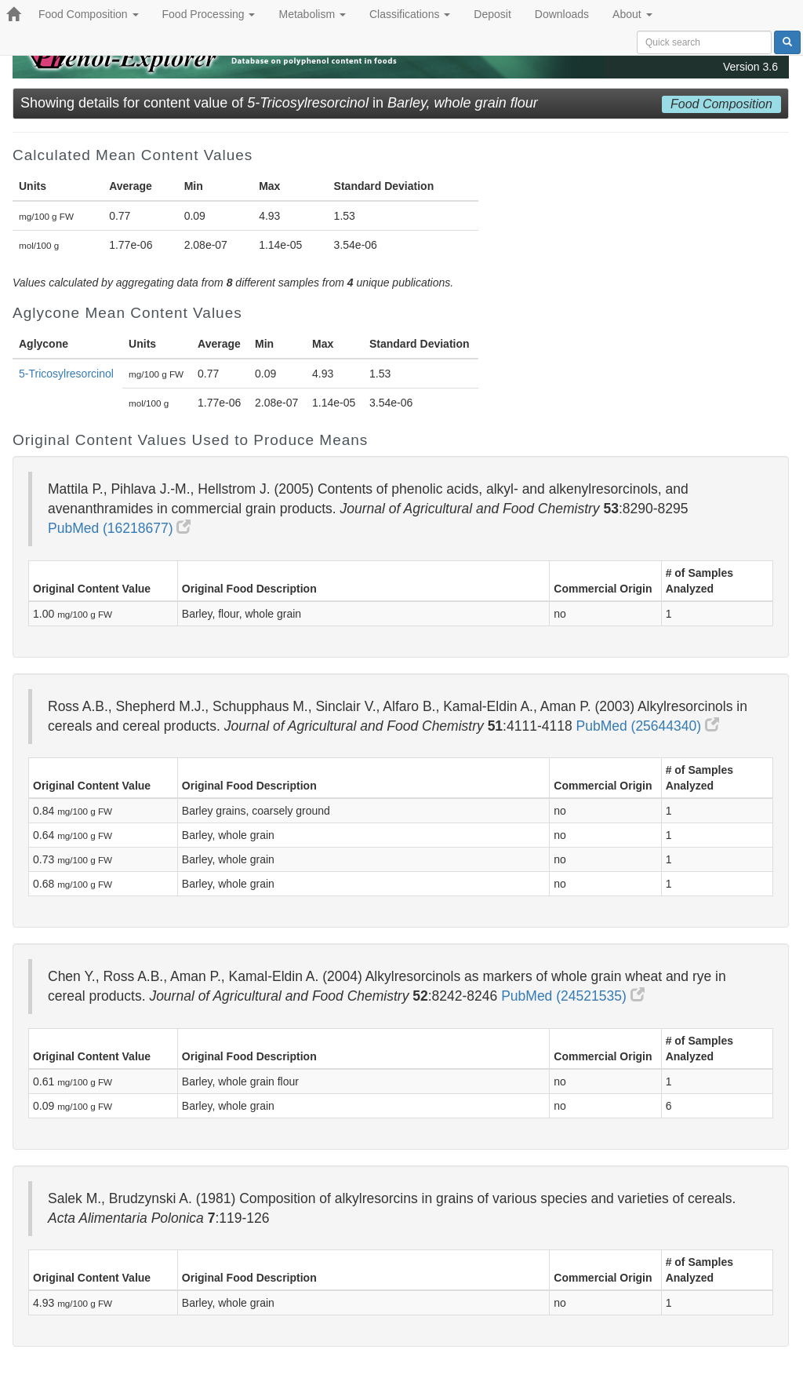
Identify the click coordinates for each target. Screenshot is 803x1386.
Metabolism (311, 14)
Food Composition (88, 14)
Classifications (409, 14)
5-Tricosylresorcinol (66, 373)
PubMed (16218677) (119, 528)
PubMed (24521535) (572, 996)
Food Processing (209, 14)
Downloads (562, 14)
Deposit (492, 14)
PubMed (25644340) (647, 726)
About (632, 14)
